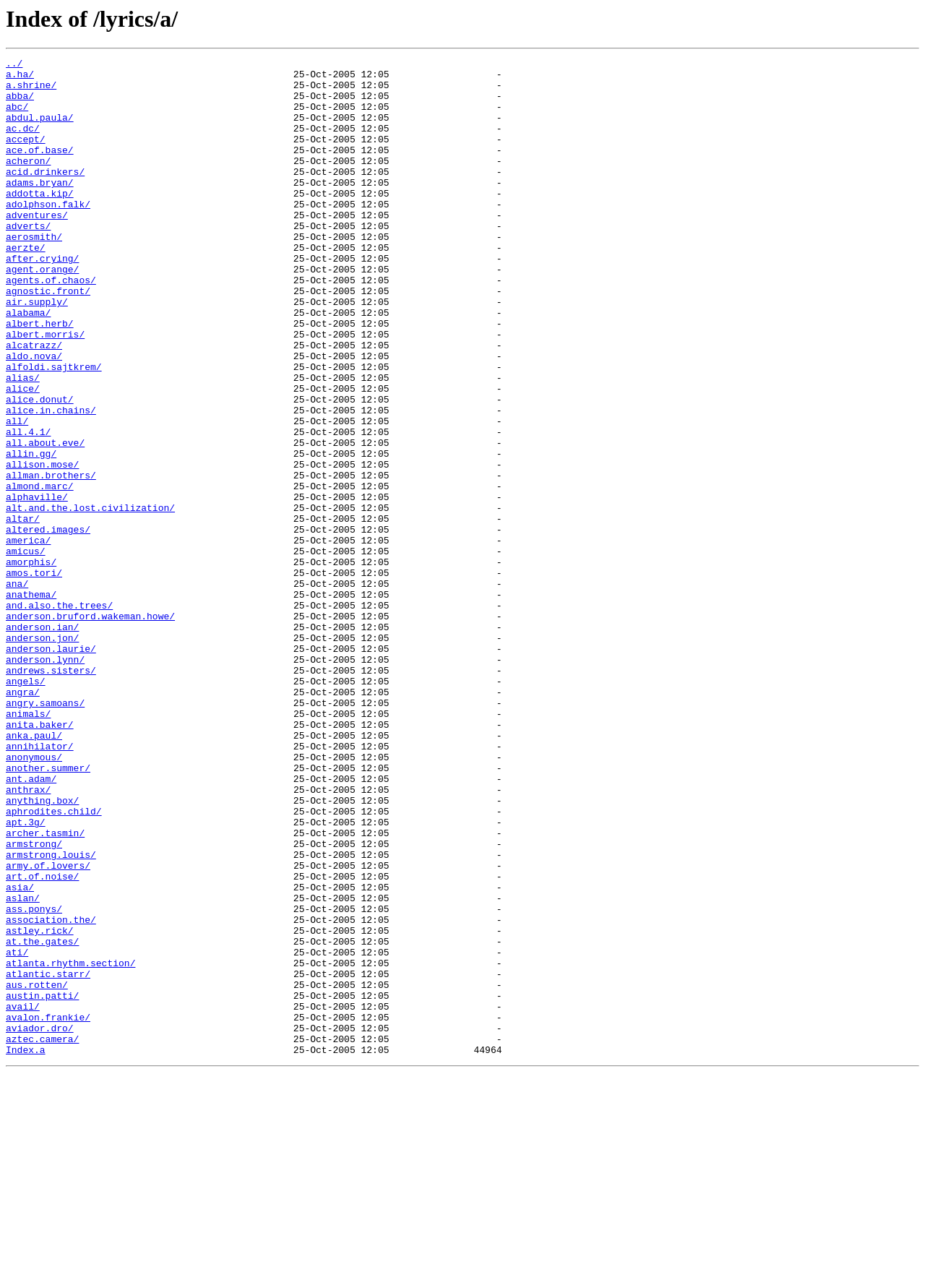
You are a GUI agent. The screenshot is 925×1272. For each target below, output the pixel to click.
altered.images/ (48, 624)
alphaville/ (37, 585)
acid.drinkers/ (45, 195)
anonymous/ (34, 897)
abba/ (20, 104)
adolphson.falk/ (48, 234)
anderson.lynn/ (45, 780)
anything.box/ (42, 949)
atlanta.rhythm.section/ (70, 1144)
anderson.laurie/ (51, 767)
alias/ (23, 442)
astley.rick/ (40, 1105)
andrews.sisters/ (51, 793)
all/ (17, 494)
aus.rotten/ (37, 1170)
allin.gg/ (31, 533)
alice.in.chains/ (51, 481)
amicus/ (26, 650)
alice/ (23, 455)
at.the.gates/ (42, 1118)
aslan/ (23, 1066)
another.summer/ (48, 910)
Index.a (26, 1248)
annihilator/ (40, 884)
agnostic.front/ (48, 338)
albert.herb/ (40, 377)
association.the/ (51, 1092)
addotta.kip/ (40, 221)
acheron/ (28, 182)
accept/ (26, 156)
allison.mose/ (42, 546)
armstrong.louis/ (51, 1014)
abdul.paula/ (40, 130)
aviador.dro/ (40, 1222)
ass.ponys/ (34, 1079)
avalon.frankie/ (48, 1209)
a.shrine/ (31, 91)
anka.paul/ (34, 871)
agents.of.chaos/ (51, 325)
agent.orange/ (42, 312)
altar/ (23, 611)
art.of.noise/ (42, 1040)
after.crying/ (42, 299)
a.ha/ (20, 78)
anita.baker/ (40, 858)
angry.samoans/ (45, 832)
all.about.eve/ (45, 520)
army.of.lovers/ (48, 1027)
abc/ (17, 117)
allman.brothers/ (51, 559)
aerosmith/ (34, 273)
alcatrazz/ (34, 403)
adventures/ (37, 247)
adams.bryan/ (40, 208)
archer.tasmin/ (45, 988)
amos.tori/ (34, 676)
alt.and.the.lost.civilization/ (90, 598)
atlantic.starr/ (48, 1157)
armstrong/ (34, 1001)
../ (14, 65)
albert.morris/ (45, 390)
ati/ (17, 1131)
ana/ (17, 689)
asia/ (20, 1053)
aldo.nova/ (34, 416)
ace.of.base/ (40, 169)
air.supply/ (37, 351)
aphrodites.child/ (54, 962)
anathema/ (31, 702)
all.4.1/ (28, 507)
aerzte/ (26, 286)
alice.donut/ (40, 468)
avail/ (23, 1196)
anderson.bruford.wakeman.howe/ (90, 728)
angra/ (23, 819)
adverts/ (28, 260)
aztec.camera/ (42, 1235)
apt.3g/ (26, 975)
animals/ (28, 845)
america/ (28, 637)
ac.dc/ (23, 143)
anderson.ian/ (42, 741)
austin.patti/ (42, 1183)
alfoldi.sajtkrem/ (54, 429)
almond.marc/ (40, 572)
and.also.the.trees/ (59, 715)
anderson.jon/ (42, 754)
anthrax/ (28, 936)
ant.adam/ (31, 923)
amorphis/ (31, 663)
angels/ (26, 806)
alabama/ (28, 364)
